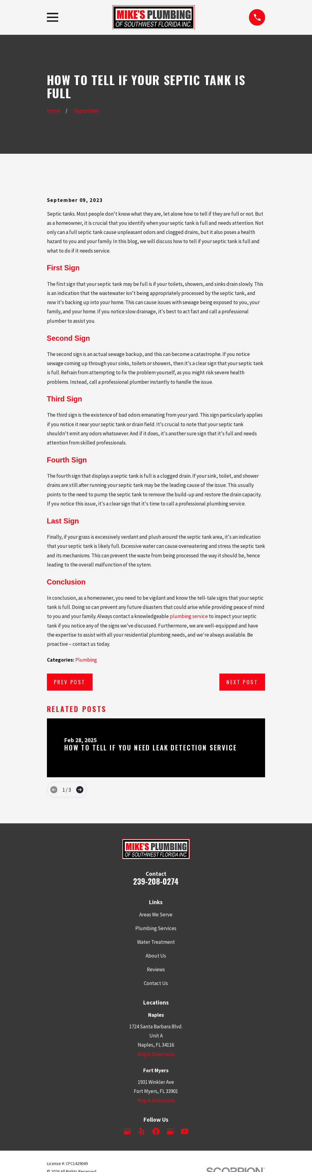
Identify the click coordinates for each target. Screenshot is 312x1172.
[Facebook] (156, 1131)
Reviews (156, 969)
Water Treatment (156, 942)
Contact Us (156, 983)
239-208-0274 (156, 881)
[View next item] (79, 789)
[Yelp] (141, 1131)
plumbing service (189, 616)
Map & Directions (156, 1054)
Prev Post (70, 682)
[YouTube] (184, 1131)
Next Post (242, 682)
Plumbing (86, 659)
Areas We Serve (155, 914)
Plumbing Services (155, 928)
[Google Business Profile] (127, 1131)
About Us (156, 955)
